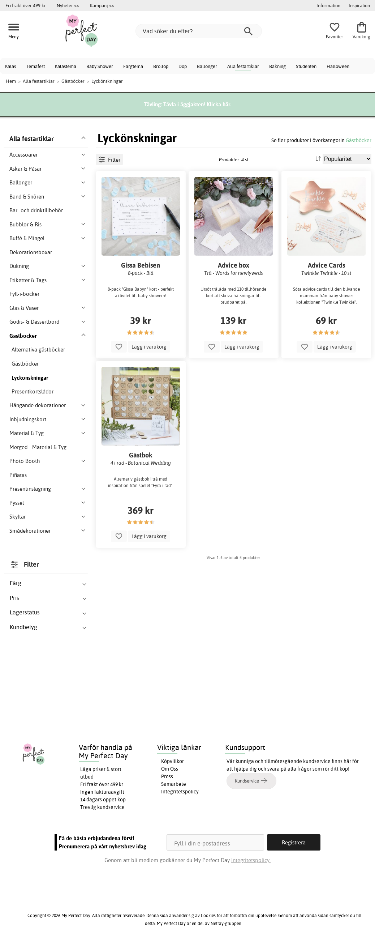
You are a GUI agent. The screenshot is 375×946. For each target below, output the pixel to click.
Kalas (10, 66)
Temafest (35, 66)
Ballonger (207, 66)
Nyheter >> (68, 5)
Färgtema (133, 66)
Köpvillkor (172, 761)
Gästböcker (358, 140)
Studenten (306, 66)
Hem (11, 81)
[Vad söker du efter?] (198, 31)
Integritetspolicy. (251, 860)
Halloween (338, 66)
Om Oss (169, 769)
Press (167, 776)
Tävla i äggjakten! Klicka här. (197, 104)
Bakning (277, 66)
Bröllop (160, 66)
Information (328, 5)
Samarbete (173, 784)
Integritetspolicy (180, 791)
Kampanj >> (102, 5)
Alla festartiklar (243, 66)
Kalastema (65, 66)
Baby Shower (99, 66)
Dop (182, 66)
